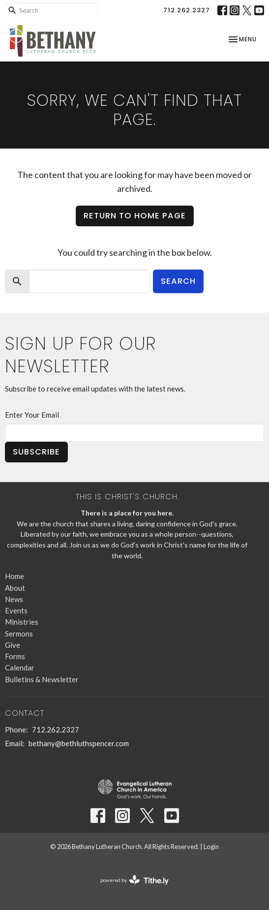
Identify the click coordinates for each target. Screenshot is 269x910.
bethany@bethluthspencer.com (79, 743)
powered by (134, 880)
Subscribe (36, 451)
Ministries (21, 621)
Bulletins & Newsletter (42, 679)
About (15, 587)
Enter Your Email (32, 414)
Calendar (19, 667)
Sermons (19, 633)
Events (16, 610)
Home (14, 576)
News (14, 599)
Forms (15, 656)
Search (178, 281)
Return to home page (135, 215)
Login (211, 846)
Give (12, 644)
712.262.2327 (186, 10)
